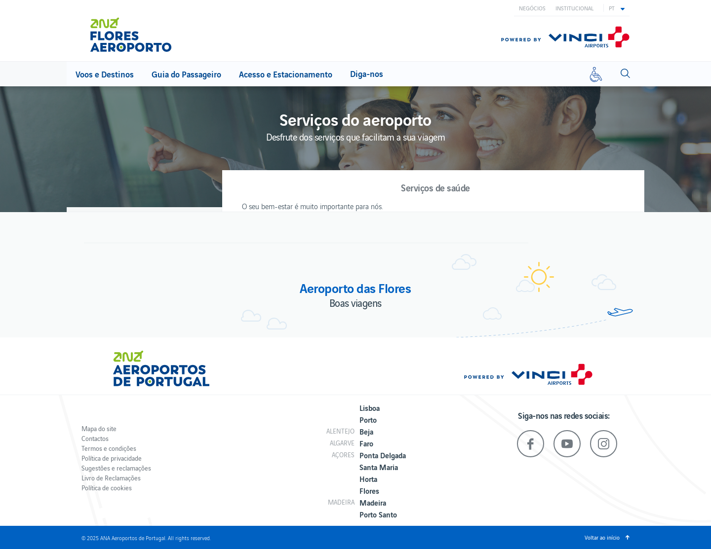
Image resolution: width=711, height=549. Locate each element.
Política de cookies (106, 487)
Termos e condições (108, 448)
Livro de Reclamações (111, 477)
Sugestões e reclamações (116, 468)
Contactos (95, 438)
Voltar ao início (602, 537)
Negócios (532, 8)
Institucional (574, 8)
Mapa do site (99, 428)
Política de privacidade (111, 458)
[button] (617, 8)
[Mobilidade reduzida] (596, 74)
